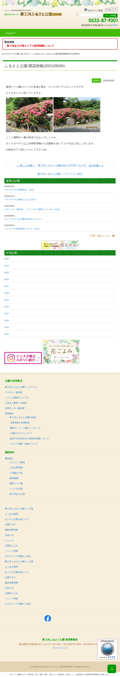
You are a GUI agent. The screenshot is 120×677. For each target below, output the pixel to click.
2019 (6, 300)
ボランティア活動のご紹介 (18, 556)
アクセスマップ (60, 648)
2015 (6, 327)
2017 (6, 313)
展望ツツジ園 (16, 483)
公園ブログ (10, 524)
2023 (6, 272)
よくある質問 (11, 514)
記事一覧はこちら (100, 235)
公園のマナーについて (21, 433)
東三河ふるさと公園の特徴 (23, 417)
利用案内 (9, 413)
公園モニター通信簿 (15, 408)
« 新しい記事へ (26, 165)
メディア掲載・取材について (24, 444)
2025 (6, 259)
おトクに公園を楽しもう (17, 519)
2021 (6, 286)
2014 (6, 334)
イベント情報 (11, 551)
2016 (6, 320)
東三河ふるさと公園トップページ (21, 387)
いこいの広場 (16, 488)
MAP (115, 25)
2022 (6, 279)
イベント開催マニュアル (17, 397)
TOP (112, 670)
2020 (6, 293)
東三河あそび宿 (17, 494)
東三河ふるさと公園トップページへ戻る (60, 174)
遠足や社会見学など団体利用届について (29, 438)
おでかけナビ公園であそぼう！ (17, 54)
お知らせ (38, 54)
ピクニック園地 (17, 462)
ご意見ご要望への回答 (16, 403)
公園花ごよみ (11, 545)
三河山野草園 (16, 467)
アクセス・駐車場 (13, 392)
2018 (6, 307)
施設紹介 (9, 458)
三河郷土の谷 (16, 473)
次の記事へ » (96, 165)
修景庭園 (14, 478)
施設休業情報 (11, 530)
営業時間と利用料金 (20, 422)
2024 (6, 265)
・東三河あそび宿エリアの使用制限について (29, 45)
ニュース (9, 540)
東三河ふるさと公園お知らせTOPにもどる (62, 165)
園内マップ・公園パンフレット (25, 428)
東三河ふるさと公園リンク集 (19, 508)
